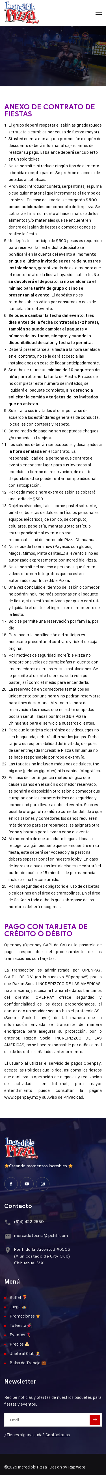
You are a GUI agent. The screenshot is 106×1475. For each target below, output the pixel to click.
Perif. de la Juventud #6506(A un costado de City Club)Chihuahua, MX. (42, 1256)
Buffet (18, 1297)
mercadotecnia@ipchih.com (41, 1235)
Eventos (20, 1334)
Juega (18, 1306)
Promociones (25, 1316)
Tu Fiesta (21, 1325)
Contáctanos (58, 1434)
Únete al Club (25, 1353)
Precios (19, 1344)
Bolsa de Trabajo (28, 1362)
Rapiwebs (77, 1467)
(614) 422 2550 (29, 1221)
